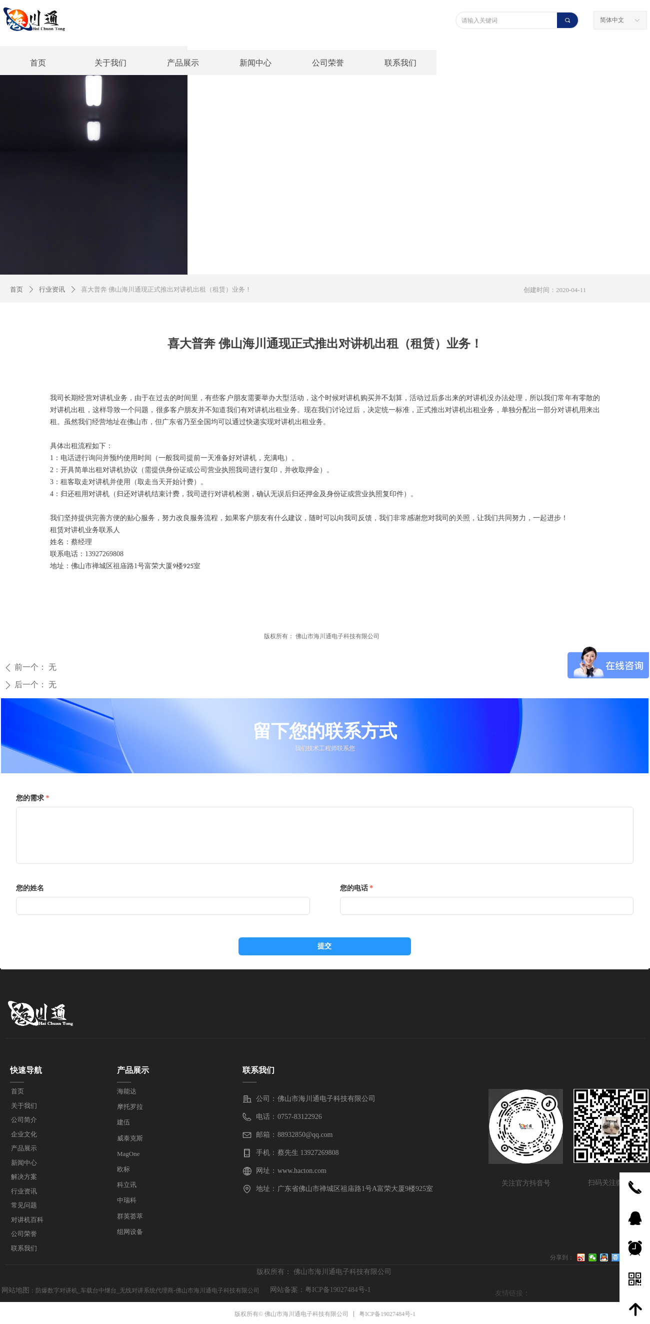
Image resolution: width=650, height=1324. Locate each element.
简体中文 (612, 20)
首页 (16, 289)
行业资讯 (52, 289)
